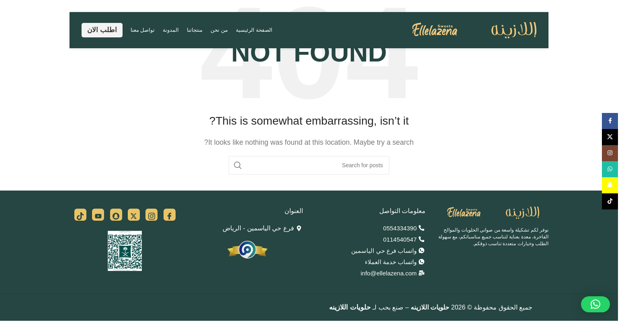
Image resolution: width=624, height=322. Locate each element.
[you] (98, 215)
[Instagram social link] (610, 153)
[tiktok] (80, 215)
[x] (134, 215)
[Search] (309, 165)
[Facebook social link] (610, 121)
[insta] (151, 215)
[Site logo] (474, 29)
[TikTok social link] (610, 201)
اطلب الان (102, 30)
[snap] (116, 215)
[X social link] (610, 137)
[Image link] (493, 212)
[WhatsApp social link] (610, 169)
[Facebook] (170, 215)
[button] (595, 304)
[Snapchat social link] (610, 185)
